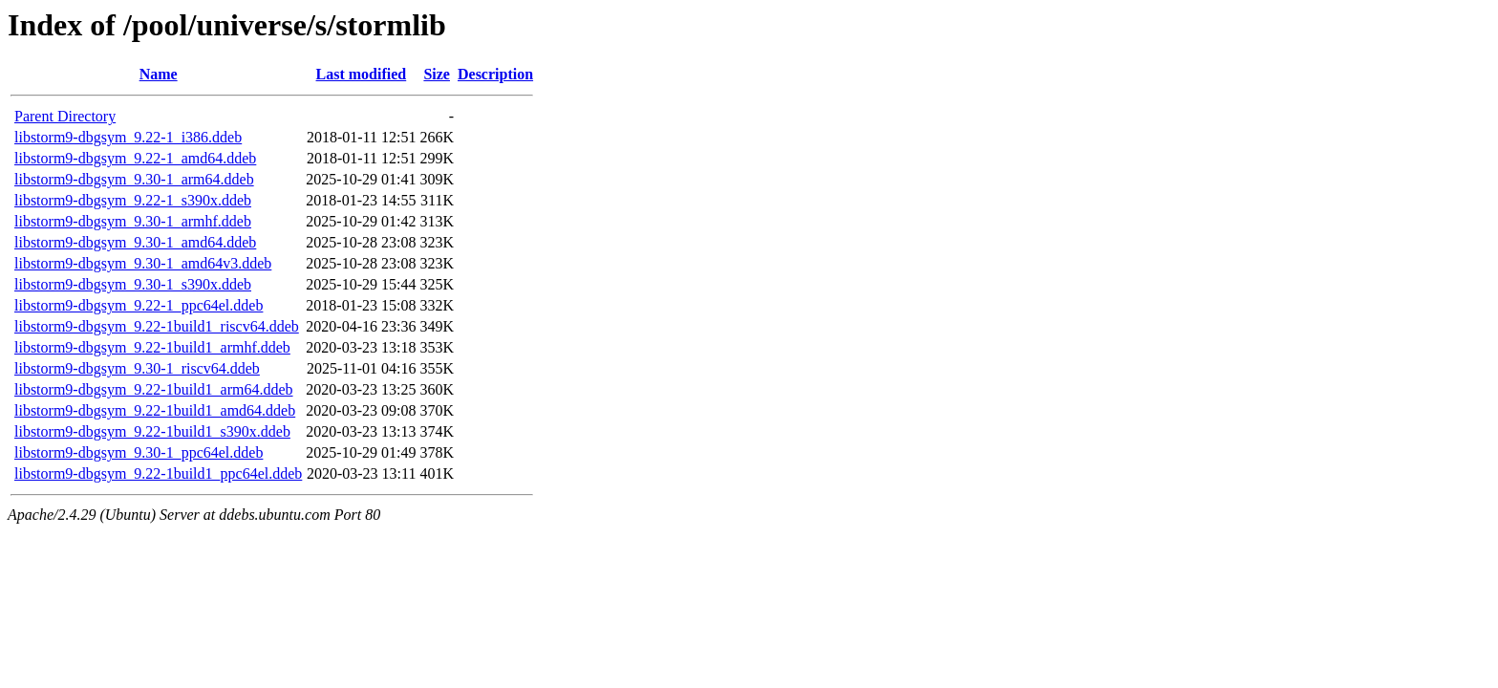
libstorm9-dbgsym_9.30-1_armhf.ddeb (132, 221)
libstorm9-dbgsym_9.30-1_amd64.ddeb (135, 242)
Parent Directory (65, 116)
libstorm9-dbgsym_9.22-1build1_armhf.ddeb (152, 347)
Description (495, 74)
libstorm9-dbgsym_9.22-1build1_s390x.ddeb (152, 431)
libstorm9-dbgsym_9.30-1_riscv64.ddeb (137, 368)
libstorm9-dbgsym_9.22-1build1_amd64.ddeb (154, 410)
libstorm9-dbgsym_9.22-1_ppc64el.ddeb (138, 305)
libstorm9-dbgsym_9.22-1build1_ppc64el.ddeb (158, 473)
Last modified (361, 74)
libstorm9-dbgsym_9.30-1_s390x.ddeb (132, 284)
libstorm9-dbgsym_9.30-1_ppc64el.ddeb (138, 452)
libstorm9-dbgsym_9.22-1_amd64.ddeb (135, 158)
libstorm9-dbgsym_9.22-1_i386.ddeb (128, 137)
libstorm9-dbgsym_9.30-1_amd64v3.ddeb (142, 263)
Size (436, 74)
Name (158, 74)
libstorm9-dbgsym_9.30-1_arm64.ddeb (134, 179)
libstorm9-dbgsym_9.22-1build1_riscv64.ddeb (156, 326)
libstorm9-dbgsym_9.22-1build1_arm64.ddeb (153, 389)
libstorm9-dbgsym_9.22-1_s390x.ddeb (132, 200)
